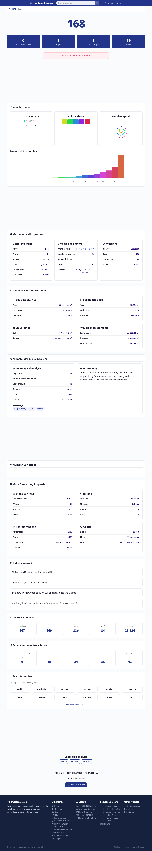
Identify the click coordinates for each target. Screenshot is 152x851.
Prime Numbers (59, 818)
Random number (76, 784)
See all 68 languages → (76, 704)
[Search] (75, 3)
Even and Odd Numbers (86, 806)
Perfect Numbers (60, 824)
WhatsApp (87, 761)
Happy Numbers (84, 812)
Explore (109, 3)
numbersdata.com (42, 3)
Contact (55, 812)
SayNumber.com (132, 806)
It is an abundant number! (76, 55)
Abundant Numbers (84, 815)
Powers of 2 (58, 832)
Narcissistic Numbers (86, 818)
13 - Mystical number (110, 809)
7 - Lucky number (108, 806)
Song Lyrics (129, 812)
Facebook (75, 761)
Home (12, 9)
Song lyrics (128, 809)
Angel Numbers (59, 826)
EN (118, 3)
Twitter (64, 761)
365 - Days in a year (109, 818)
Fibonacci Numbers (61, 820)
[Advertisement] (76, 79)
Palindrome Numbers (62, 829)
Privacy (55, 815)
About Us (57, 809)
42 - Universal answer (110, 812)
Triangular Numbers (85, 809)
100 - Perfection (108, 815)
